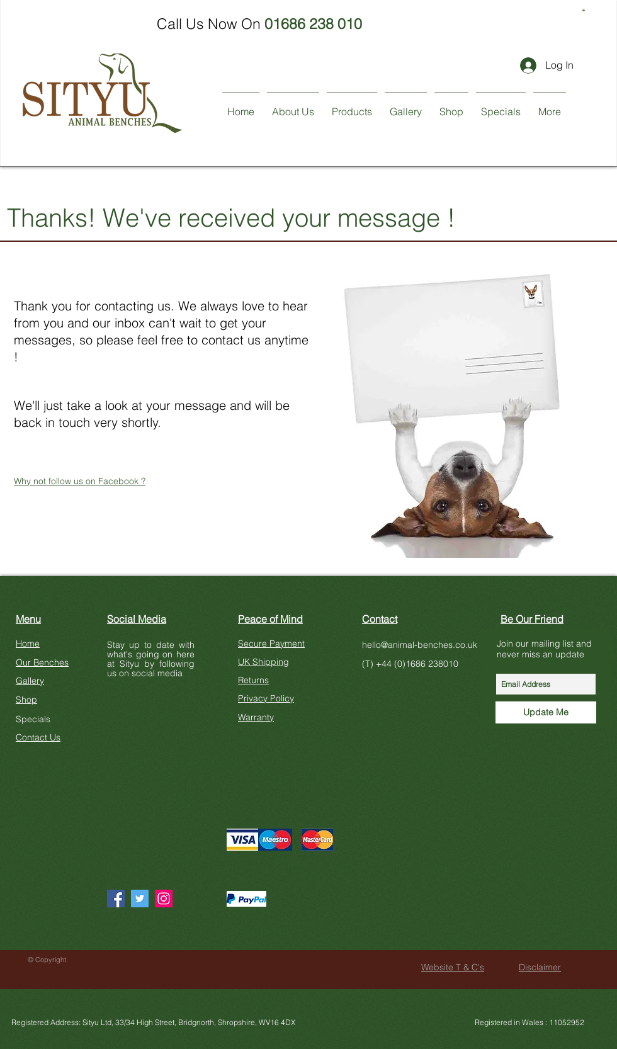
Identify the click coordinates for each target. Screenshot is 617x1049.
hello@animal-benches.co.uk (419, 644)
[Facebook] (116, 898)
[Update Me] (545, 712)
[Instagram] (164, 898)
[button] (584, 9)
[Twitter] (140, 898)
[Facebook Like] (131, 790)
